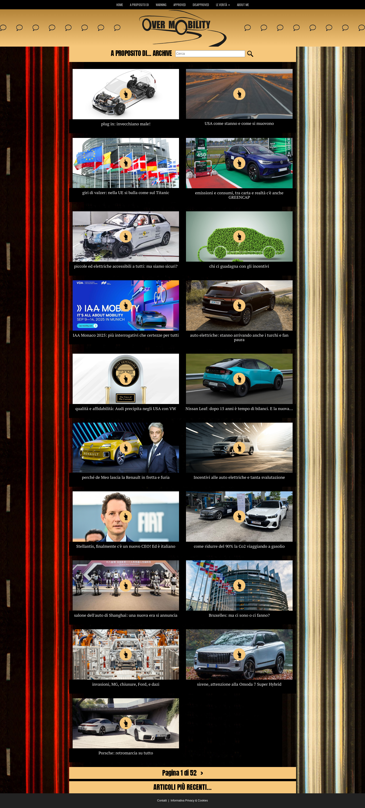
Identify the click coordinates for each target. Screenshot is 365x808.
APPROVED (179, 4)
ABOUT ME (243, 4)
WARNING (161, 4)
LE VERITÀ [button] (223, 4)
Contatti (162, 800)
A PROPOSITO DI (139, 4)
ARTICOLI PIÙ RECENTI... (182, 787)
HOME (119, 4)
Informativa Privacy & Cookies (189, 800)
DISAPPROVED (201, 4)
